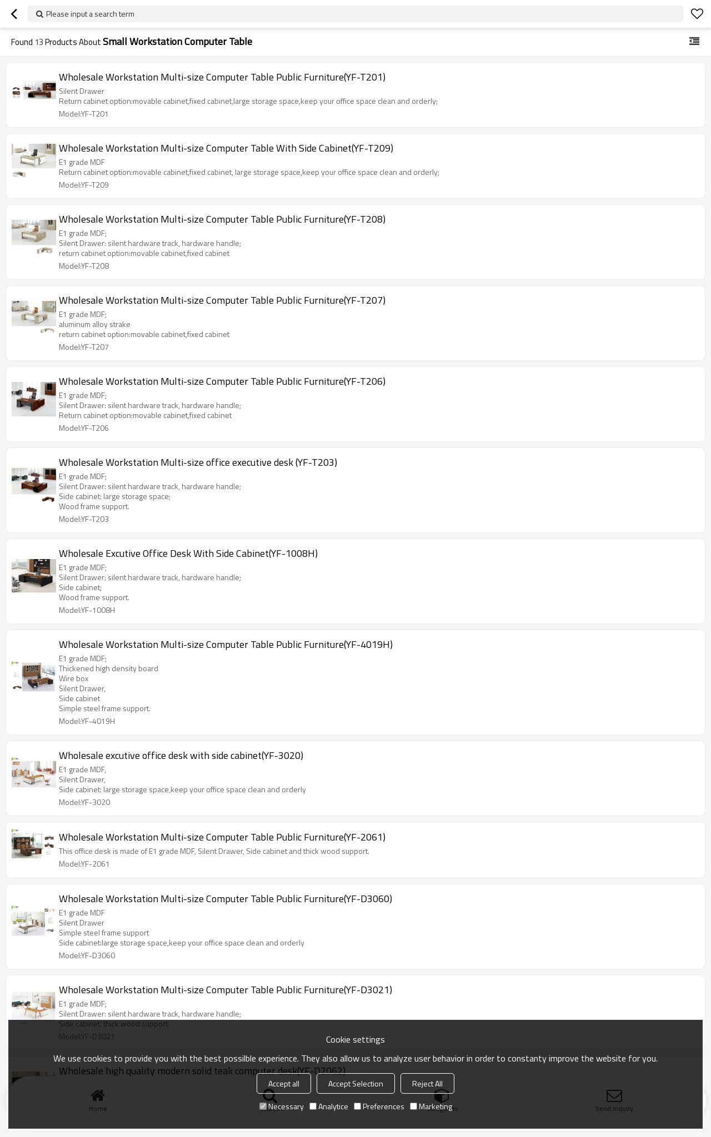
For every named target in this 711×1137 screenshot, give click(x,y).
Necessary (281, 1106)
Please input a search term (90, 13)
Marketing (431, 1106)
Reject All (427, 1083)
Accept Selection (355, 1083)
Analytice (328, 1106)
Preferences (379, 1106)
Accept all (283, 1083)
